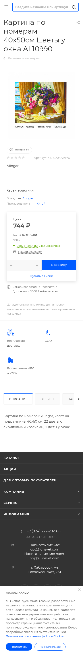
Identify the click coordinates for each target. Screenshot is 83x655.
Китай (41, 203)
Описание (18, 399)
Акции (10, 469)
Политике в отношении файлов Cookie (35, 636)
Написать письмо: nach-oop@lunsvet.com (44, 556)
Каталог (12, 457)
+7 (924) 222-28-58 (42, 531)
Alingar (13, 166)
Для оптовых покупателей (30, 480)
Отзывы (47, 399)
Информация (16, 514)
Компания (14, 491)
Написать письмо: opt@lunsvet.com (44, 547)
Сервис (10, 503)
